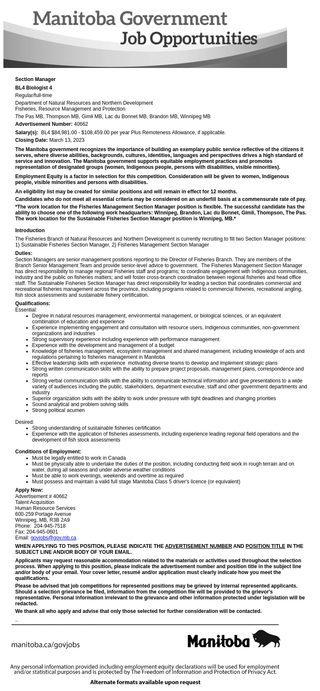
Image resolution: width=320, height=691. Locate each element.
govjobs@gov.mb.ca (53, 538)
